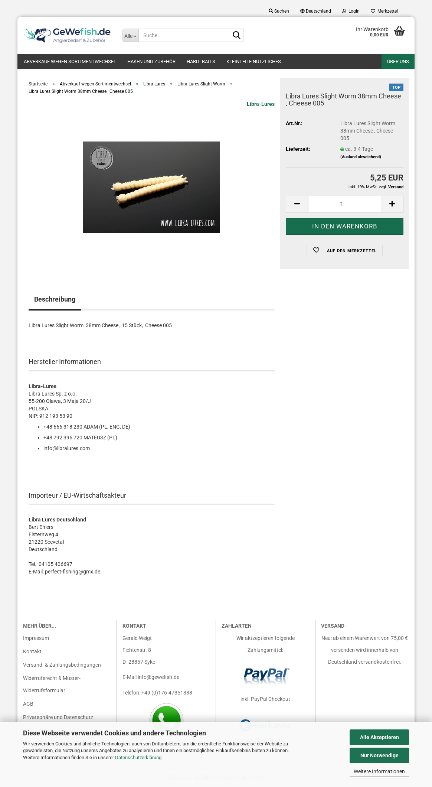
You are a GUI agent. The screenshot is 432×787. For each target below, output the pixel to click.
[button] (316, 11)
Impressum (36, 638)
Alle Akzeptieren (379, 737)
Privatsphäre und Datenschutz (58, 717)
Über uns (398, 61)
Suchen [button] (279, 11)
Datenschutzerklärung (138, 757)
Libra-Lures (261, 104)
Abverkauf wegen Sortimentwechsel (70, 61)
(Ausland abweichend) (360, 157)
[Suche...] (130, 35)
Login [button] (351, 11)
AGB (28, 704)
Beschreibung (54, 299)
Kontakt (32, 651)
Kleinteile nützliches (253, 61)
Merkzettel (384, 11)
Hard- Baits (201, 61)
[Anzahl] (344, 204)
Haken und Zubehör (151, 61)
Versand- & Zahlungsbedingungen (62, 665)
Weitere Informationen (379, 771)
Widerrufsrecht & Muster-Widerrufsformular (52, 684)
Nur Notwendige (379, 755)
